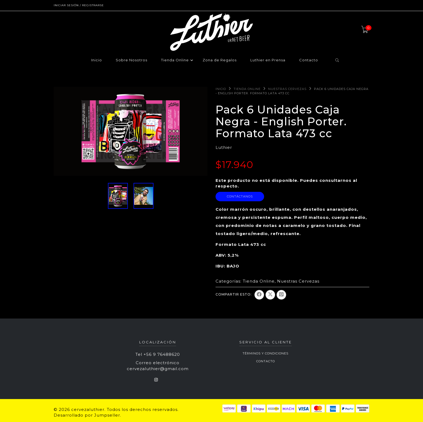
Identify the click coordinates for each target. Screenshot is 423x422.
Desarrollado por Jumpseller (87, 415)
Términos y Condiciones (265, 353)
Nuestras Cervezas (287, 89)
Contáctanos (240, 196)
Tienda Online (175, 60)
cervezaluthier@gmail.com (158, 368)
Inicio (96, 60)
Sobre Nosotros (131, 60)
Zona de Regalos (220, 60)
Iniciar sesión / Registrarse (79, 5)
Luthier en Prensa (267, 60)
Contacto (308, 60)
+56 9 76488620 (162, 354)
